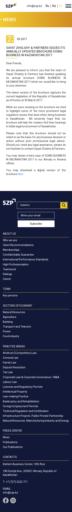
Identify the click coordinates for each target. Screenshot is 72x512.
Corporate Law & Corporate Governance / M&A (31, 377)
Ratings (7, 274)
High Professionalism (16, 264)
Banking (8, 321)
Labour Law (10, 382)
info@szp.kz (34, 6)
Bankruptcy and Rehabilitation (21, 401)
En (60, 6)
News (6, 437)
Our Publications (13, 447)
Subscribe (36, 223)
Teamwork (9, 269)
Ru (47, 6)
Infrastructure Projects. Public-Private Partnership (33, 415)
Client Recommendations (18, 245)
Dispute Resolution (14, 367)
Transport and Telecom (17, 326)
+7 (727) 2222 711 (17, 481)
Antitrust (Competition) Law (20, 353)
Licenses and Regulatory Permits (23, 386)
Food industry (11, 336)
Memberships (11, 249)
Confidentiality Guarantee (18, 254)
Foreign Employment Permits (20, 406)
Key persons (10, 295)
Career (7, 279)
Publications (10, 442)
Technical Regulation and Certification (26, 411)
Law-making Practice (15, 396)
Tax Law (8, 372)
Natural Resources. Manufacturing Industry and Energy (36, 420)
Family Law (9, 362)
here (20, 174)
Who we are (10, 240)
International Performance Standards (25, 259)
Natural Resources (14, 312)
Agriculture (9, 317)
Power (7, 331)
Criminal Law (10, 357)
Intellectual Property (15, 391)
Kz (54, 6)
